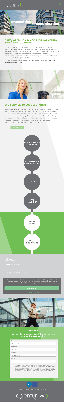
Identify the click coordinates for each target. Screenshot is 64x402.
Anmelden (33, 376)
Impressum (21, 389)
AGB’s (28, 389)
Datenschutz (35, 389)
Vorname (13, 346)
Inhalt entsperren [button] (32, 288)
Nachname (14, 352)
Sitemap (43, 389)
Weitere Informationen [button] (32, 292)
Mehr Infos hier (22, 127)
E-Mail (13, 358)
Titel (12, 341)
